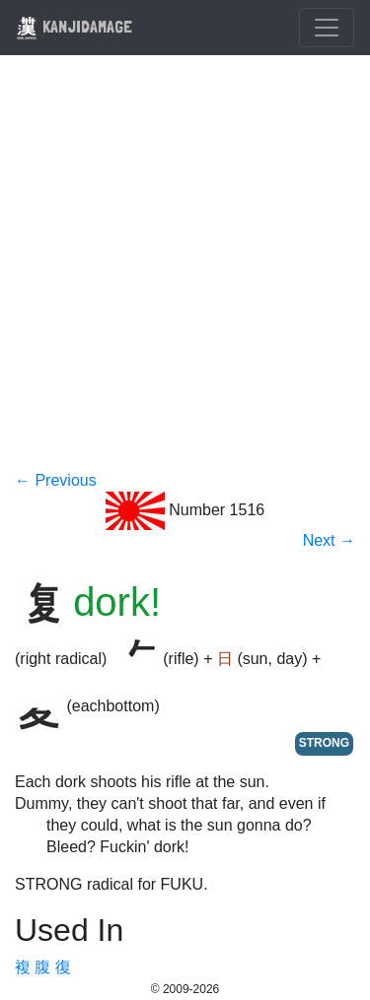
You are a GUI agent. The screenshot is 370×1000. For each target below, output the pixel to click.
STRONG (324, 743)
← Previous (56, 480)
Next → (329, 540)
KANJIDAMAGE (74, 26)
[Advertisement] (185, 275)
